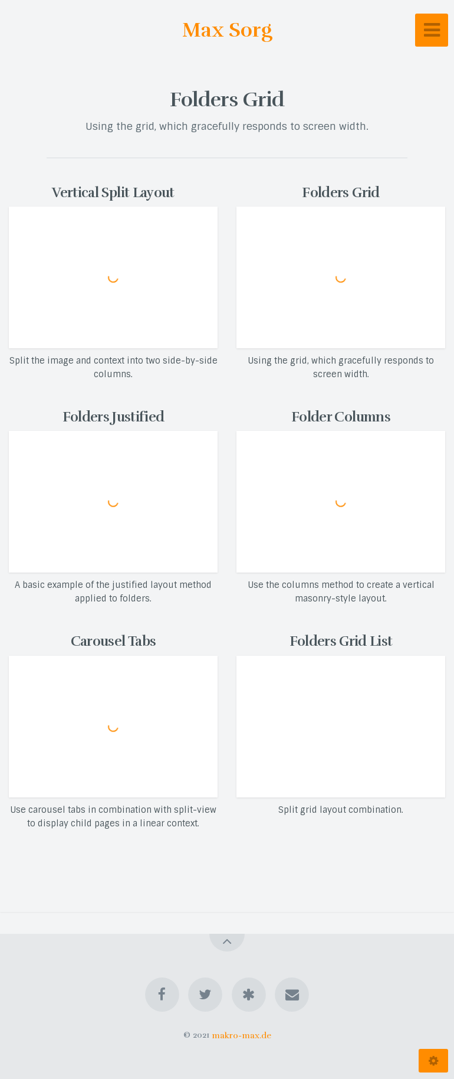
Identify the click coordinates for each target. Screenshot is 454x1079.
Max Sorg (227, 30)
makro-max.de (241, 1034)
